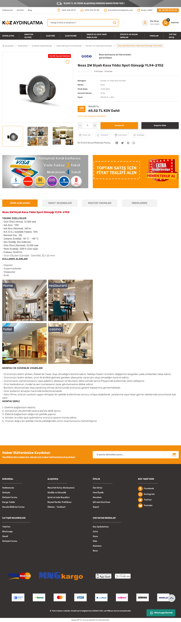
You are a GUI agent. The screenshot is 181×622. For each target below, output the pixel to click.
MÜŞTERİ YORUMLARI (99, 203)
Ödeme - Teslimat (56, 507)
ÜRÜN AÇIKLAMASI (20, 203)
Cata (95, 531)
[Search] (83, 22)
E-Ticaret (84, 620)
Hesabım (97, 497)
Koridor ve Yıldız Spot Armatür (114, 81)
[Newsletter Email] (136, 454)
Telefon (6, 527)
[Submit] (174, 454)
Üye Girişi (97, 488)
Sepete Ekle (160, 125)
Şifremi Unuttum (101, 502)
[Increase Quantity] (94, 125)
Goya (95, 536)
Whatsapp (7, 531)
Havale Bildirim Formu (13, 507)
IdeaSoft (75, 620)
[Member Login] (150, 22)
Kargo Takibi (8, 502)
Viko (95, 541)
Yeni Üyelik (98, 492)
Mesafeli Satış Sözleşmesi (61, 488)
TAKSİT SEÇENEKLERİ (60, 203)
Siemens (97, 546)
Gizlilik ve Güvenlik (57, 492)
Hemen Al (119, 125)
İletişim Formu (9, 497)
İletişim (6, 492)
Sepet (96, 507)
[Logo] (22, 23)
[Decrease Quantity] (80, 125)
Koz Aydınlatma (101, 527)
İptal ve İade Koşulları (59, 497)
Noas (103, 85)
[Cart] (170, 22)
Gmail (5, 536)
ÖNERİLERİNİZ (139, 203)
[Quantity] (87, 125)
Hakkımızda (8, 488)
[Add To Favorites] (68, 62)
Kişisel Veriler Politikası (59, 502)
